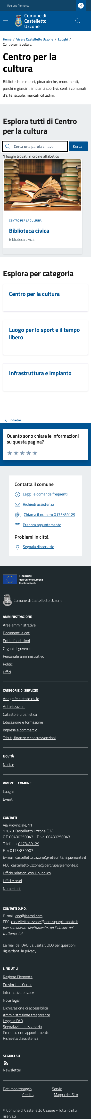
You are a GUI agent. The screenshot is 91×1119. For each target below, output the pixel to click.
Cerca (77, 146)
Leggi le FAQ (13, 1021)
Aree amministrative (19, 625)
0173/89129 (28, 844)
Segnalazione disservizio (22, 1026)
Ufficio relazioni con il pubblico (27, 873)
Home (7, 39)
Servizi (57, 1089)
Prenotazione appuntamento (26, 1032)
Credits (27, 1095)
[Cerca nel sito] (76, 21)
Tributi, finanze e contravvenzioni (29, 738)
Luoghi (63, 39)
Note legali (11, 1000)
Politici (8, 664)
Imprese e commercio (20, 730)
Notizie (8, 764)
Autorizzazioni (14, 706)
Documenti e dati (16, 633)
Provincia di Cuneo (17, 985)
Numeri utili (12, 888)
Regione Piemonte (18, 5)
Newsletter (12, 1070)
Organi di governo (17, 648)
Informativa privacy (18, 992)
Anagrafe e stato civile (21, 699)
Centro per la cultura (25, 220)
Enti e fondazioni (16, 641)
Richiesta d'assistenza (20, 1038)
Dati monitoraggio (17, 1089)
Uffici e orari (12, 881)
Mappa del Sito (66, 1095)
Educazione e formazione (23, 722)
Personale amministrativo (23, 656)
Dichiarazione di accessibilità (25, 1008)
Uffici (7, 672)
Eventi (8, 799)
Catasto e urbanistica (20, 714)
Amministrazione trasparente (26, 1015)
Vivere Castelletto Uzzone (34, 39)
